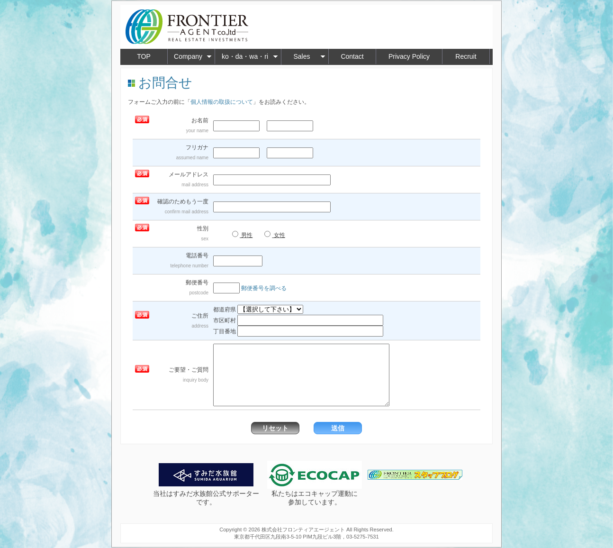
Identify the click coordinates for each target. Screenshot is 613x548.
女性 (274, 234)
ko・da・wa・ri (250, 56)
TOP (144, 56)
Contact (352, 56)
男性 (242, 234)
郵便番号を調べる (264, 288)
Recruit (465, 56)
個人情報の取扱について (221, 102)
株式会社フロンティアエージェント (303, 529)
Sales (309, 56)
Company (193, 56)
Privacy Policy (409, 56)
